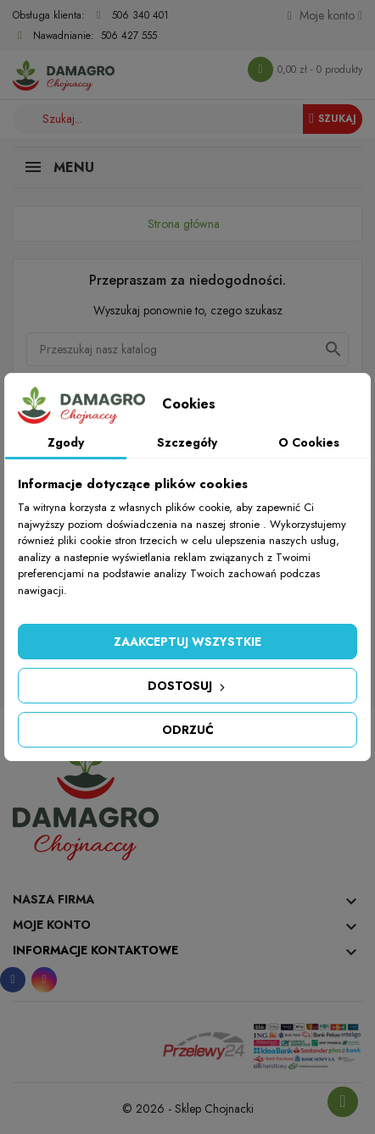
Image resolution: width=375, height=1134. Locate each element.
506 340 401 (140, 15)
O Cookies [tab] (308, 442)
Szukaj (332, 118)
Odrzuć (188, 729)
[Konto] (325, 15)
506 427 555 (129, 35)
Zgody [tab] (66, 442)
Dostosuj (188, 685)
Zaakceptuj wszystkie (187, 641)
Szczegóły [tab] (187, 442)
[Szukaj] (187, 349)
